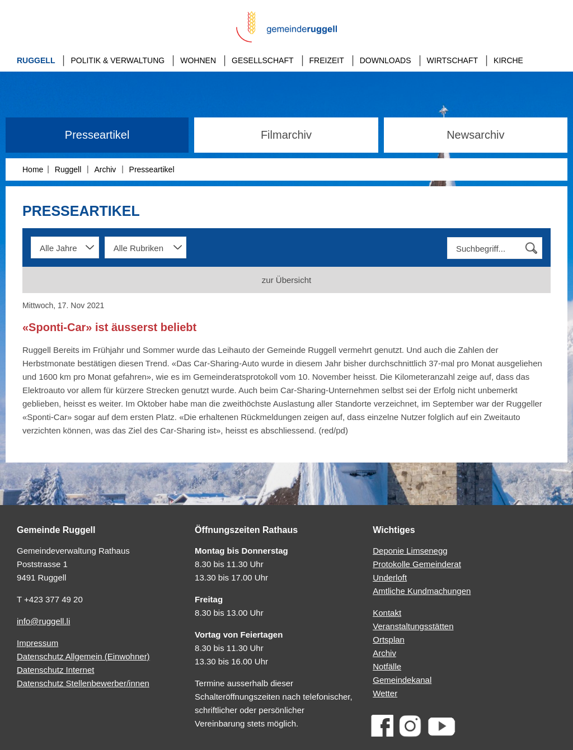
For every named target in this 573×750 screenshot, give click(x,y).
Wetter (385, 693)
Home (32, 169)
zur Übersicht (286, 280)
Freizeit (326, 60)
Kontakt (387, 612)
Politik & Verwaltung (118, 60)
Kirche (508, 60)
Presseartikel (97, 135)
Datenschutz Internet (55, 669)
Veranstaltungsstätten (413, 626)
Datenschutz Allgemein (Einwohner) (83, 656)
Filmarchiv (286, 135)
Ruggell (36, 60)
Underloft (390, 577)
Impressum (37, 643)
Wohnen (198, 60)
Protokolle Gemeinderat (417, 564)
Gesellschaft (262, 60)
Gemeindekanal (402, 680)
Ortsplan (389, 639)
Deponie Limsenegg (410, 550)
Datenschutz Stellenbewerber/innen (83, 683)
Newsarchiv (475, 135)
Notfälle (387, 666)
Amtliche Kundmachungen (422, 591)
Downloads (385, 60)
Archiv (105, 169)
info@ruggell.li (43, 621)
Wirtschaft (452, 60)
